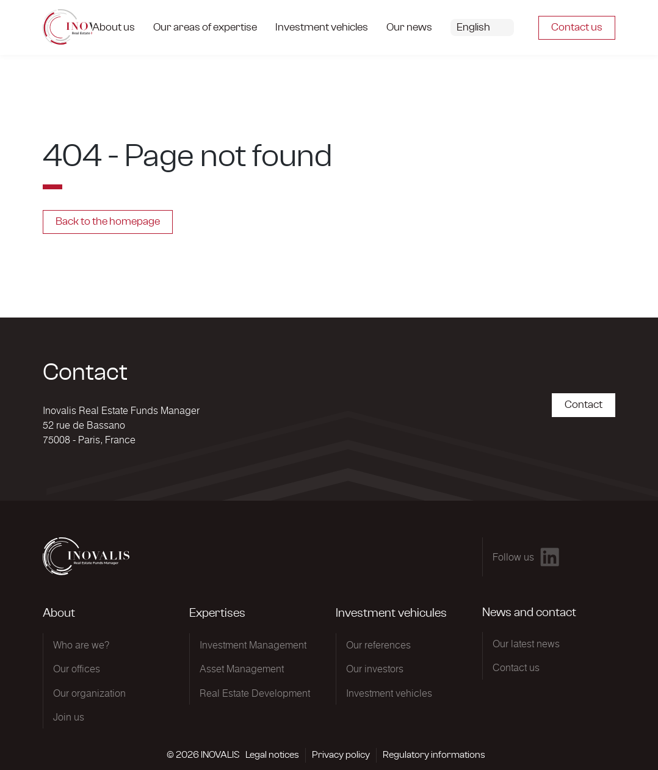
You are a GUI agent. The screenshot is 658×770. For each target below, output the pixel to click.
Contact (583, 404)
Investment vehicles (389, 693)
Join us (68, 717)
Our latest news (526, 643)
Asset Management (242, 669)
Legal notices (272, 755)
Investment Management (253, 645)
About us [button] (113, 27)
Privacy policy (341, 755)
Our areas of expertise (205, 27)
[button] (491, 27)
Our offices (76, 669)
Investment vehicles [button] (321, 27)
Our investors (374, 669)
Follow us (513, 557)
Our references (378, 645)
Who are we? (81, 645)
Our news (409, 27)
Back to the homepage (108, 221)
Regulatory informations (434, 755)
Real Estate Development (255, 693)
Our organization (89, 693)
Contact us (576, 27)
